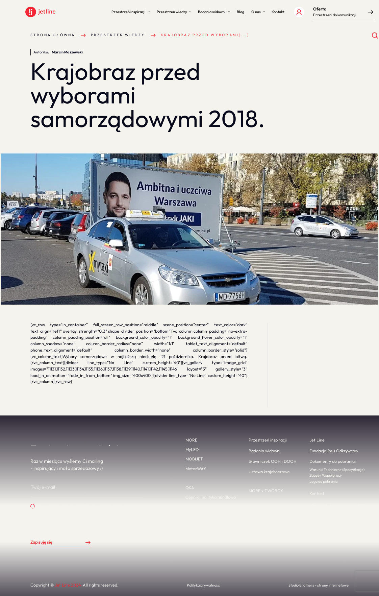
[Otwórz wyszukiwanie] (375, 36)
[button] (130, 12)
